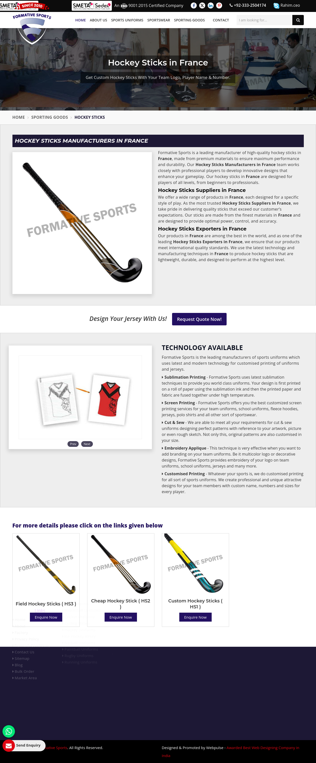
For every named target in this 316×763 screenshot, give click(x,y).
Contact (221, 20)
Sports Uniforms (127, 20)
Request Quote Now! (199, 319)
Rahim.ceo (286, 5)
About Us (98, 20)
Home (80, 20)
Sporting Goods (189, 20)
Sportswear (158, 20)
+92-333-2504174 (248, 5)
